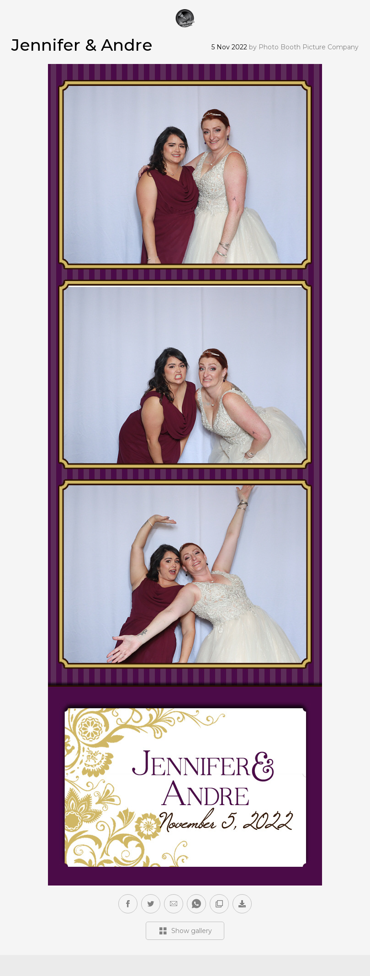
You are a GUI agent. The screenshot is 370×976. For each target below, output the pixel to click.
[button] (173, 903)
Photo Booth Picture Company (309, 47)
